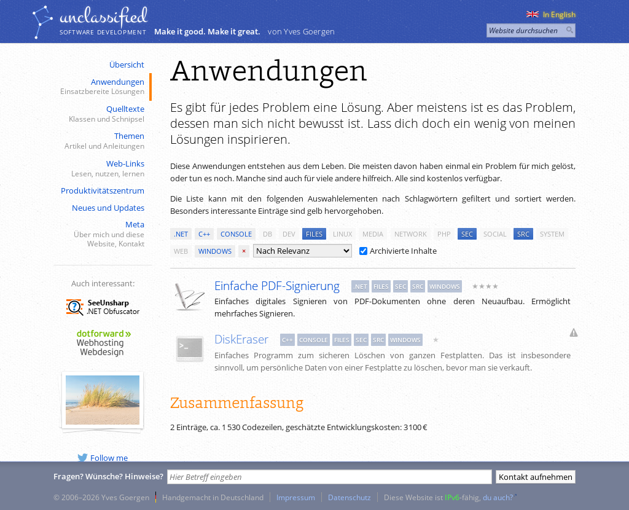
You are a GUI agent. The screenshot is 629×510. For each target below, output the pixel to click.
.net (181, 233)
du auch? (498, 497)
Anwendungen (101, 87)
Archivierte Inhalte (398, 250)
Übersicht (126, 64)
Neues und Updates (108, 207)
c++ (204, 233)
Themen (101, 141)
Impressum (295, 497)
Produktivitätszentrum (102, 190)
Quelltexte (101, 114)
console (236, 233)
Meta (101, 234)
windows (215, 251)
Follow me (102, 457)
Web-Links (101, 168)
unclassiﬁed (103, 16)
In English (551, 14)
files (314, 233)
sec (467, 233)
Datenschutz (349, 497)
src (523, 233)
